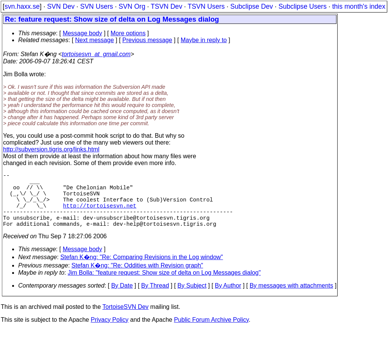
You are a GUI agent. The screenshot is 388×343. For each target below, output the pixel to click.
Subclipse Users (302, 6)
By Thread (155, 299)
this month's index (358, 6)
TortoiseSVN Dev (125, 320)
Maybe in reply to (204, 40)
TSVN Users (206, 6)
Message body (82, 33)
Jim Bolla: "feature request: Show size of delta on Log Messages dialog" (164, 286)
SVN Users (96, 6)
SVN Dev (60, 6)
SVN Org (132, 6)
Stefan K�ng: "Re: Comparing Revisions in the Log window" (141, 270)
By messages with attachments (291, 299)
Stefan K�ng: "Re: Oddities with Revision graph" (137, 279)
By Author (228, 299)
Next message (94, 40)
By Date (122, 299)
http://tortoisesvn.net (99, 214)
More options (128, 33)
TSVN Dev (166, 6)
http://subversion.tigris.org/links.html (51, 149)
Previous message (147, 40)
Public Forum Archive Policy (211, 333)
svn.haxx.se (22, 6)
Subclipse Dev (251, 6)
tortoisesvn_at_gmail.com (96, 54)
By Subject (191, 299)
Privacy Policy (109, 333)
